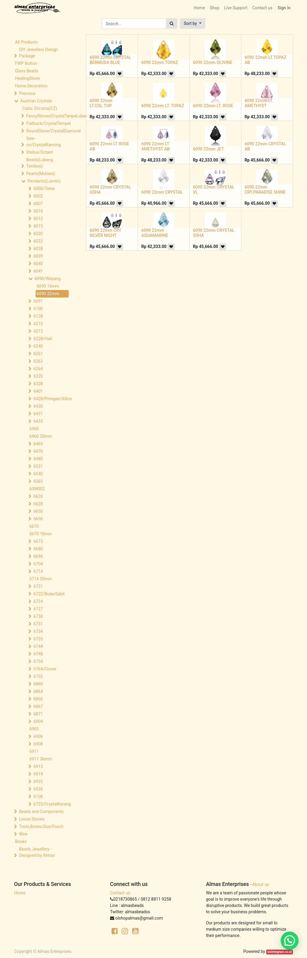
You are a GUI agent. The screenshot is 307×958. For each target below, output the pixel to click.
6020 (38, 233)
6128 (38, 316)
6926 (38, 789)
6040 (38, 263)
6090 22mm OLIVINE (212, 62)
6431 (38, 413)
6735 (38, 638)
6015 (38, 226)
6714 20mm (40, 578)
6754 (38, 661)
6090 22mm (48, 293)
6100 (38, 308)
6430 (38, 406)
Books (21, 841)
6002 (38, 196)
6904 (38, 721)
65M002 (37, 488)
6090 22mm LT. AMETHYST (259, 103)
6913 (38, 766)
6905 (34, 729)
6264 (38, 368)
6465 (38, 443)
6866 (38, 699)
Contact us (120, 892)
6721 (38, 586)
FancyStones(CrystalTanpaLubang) (48, 115)
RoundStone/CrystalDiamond (48, 130)
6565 (38, 481)
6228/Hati (42, 338)
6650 (38, 511)
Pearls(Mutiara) (40, 173)
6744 (38, 646)
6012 (38, 218)
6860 (38, 683)
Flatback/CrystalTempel (48, 123)
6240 (38, 346)
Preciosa (27, 93)
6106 (38, 796)
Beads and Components (41, 811)
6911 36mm (40, 759)
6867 (38, 706)
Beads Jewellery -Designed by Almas (37, 852)
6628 (38, 503)
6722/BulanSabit (48, 593)
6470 (38, 451)
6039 (38, 256)
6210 (38, 323)
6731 (38, 623)
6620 (38, 496)
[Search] (171, 23)
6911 (34, 751)
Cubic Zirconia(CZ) (39, 108)
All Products (26, 42)
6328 (38, 383)
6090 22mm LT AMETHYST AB (155, 146)
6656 (38, 518)
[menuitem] (199, 8)
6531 (38, 466)
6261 (38, 353)
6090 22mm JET (208, 149)
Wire (23, 834)
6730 (38, 616)
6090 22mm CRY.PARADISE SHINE (265, 190)
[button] (192, 23)
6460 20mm (40, 436)
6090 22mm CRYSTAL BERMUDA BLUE (110, 60)
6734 (38, 631)
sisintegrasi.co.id (279, 952)
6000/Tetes (44, 188)
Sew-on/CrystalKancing (43, 141)
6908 (38, 744)
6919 (38, 774)
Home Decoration (31, 85)
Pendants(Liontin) (44, 181)
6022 (38, 241)
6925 (38, 781)
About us (260, 884)
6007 (38, 203)
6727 (38, 608)
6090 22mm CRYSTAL (162, 192)
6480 (38, 458)
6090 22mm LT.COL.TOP (101, 103)
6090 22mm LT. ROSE (213, 105)
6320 (38, 376)
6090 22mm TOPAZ (159, 62)
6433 (38, 421)
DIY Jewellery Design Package (38, 52)
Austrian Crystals (36, 100)
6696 (38, 556)
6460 (34, 428)
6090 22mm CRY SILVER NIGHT (105, 233)
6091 (38, 301)
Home (19, 892)
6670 (34, 526)
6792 (38, 676)
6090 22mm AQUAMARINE (154, 233)
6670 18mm (40, 533)
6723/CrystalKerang (51, 804)
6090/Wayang (47, 278)
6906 (38, 736)
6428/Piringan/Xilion (52, 398)
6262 (38, 361)
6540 (38, 473)
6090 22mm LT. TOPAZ (162, 105)
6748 (38, 653)
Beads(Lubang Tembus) (39, 162)
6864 (38, 691)
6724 (38, 601)
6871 (38, 714)
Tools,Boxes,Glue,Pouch (41, 826)
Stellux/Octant (39, 152)
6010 (38, 211)
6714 (38, 571)
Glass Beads (26, 70)
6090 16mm (48, 286)
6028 (38, 248)
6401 (38, 391)
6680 (38, 548)
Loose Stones (31, 819)
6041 (38, 271)
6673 (38, 541)
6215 (38, 331)
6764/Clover (44, 668)
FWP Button (26, 63)
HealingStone (27, 78)
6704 (38, 563)
